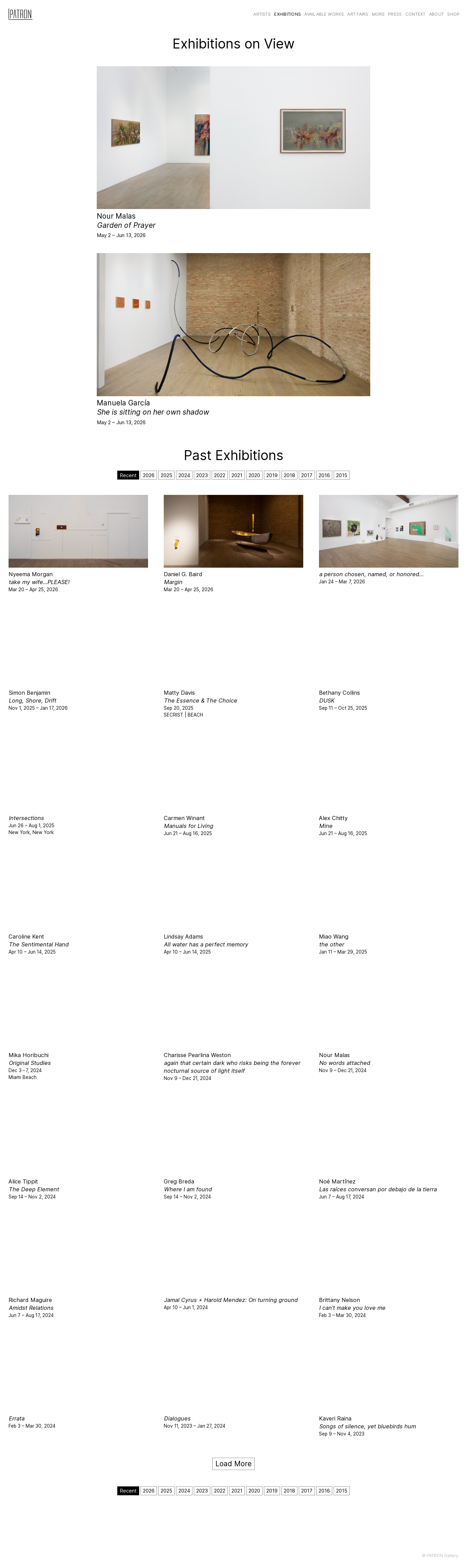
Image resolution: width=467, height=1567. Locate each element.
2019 (272, 475)
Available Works (324, 14)
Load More (233, 1463)
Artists (262, 14)
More (378, 14)
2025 (166, 475)
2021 (236, 475)
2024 (184, 475)
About (436, 14)
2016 (324, 475)
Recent (128, 475)
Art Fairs (357, 14)
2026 (149, 475)
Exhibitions (287, 14)
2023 (202, 475)
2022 (219, 475)
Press (395, 14)
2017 (306, 475)
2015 (341, 475)
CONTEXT (415, 14)
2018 (289, 475)
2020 (254, 475)
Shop (453, 14)
